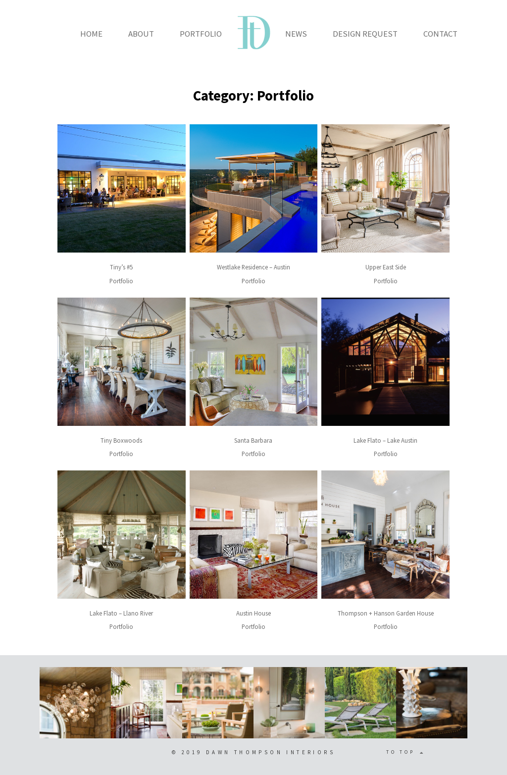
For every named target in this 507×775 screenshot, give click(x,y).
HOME (91, 34)
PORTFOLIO (201, 34)
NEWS (296, 34)
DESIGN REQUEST (365, 34)
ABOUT (141, 34)
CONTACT (440, 34)
